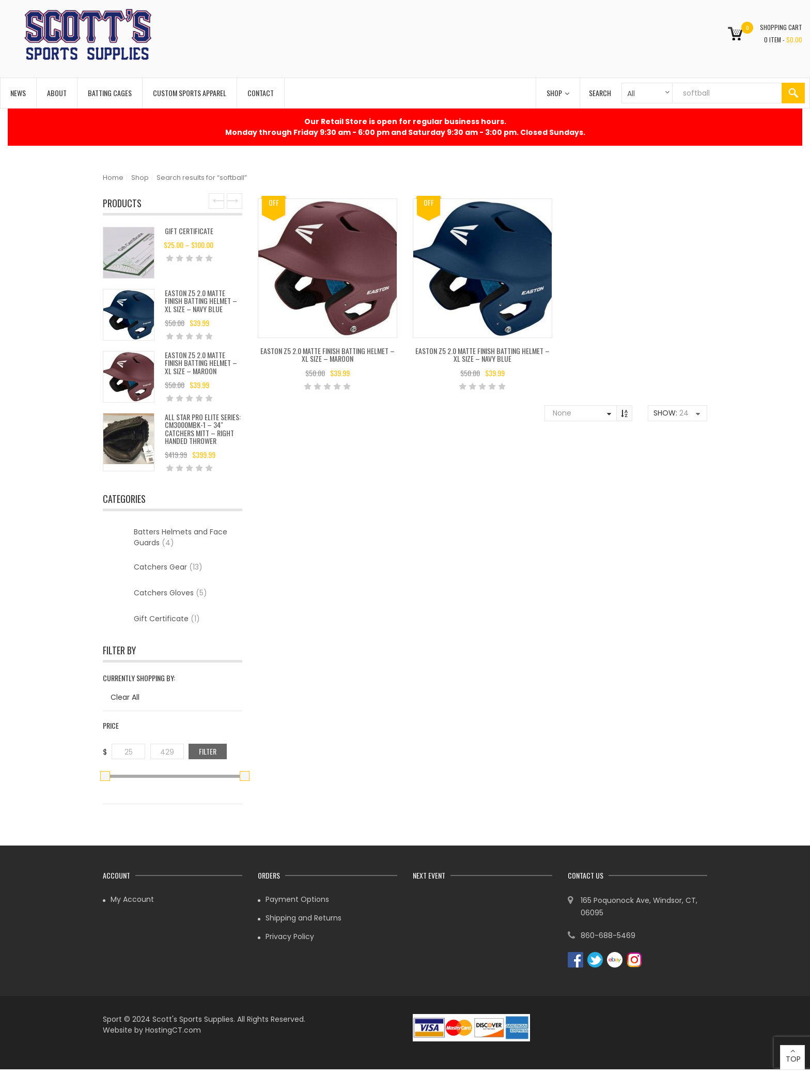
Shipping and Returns (303, 918)
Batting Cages (110, 92)
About (57, 92)
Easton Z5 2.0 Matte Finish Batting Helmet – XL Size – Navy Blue (201, 300)
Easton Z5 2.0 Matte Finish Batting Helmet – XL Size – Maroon (201, 362)
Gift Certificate (189, 230)
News (18, 92)
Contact (260, 92)
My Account (132, 899)
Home (113, 177)
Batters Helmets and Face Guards (180, 537)
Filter (207, 751)
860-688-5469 (608, 935)
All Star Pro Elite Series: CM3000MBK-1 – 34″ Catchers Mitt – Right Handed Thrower (203, 428)
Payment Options (297, 899)
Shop (558, 92)
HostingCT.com (173, 1030)
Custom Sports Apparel (189, 92)
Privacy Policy (290, 936)
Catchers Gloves (170, 593)
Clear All (125, 697)
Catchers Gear (168, 567)
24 (684, 413)
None (562, 413)
